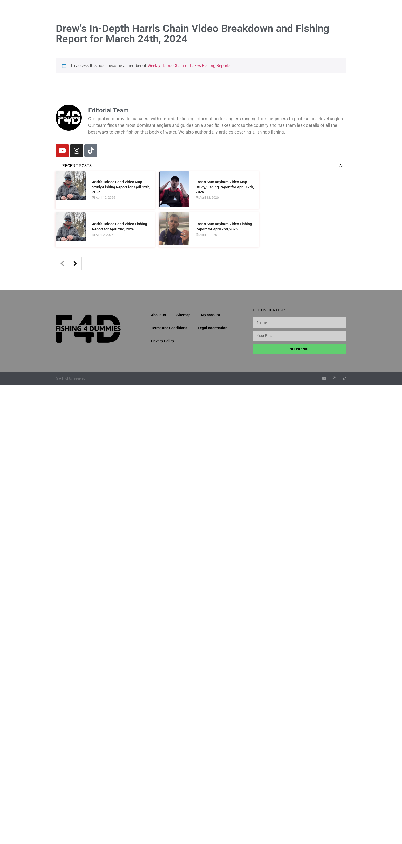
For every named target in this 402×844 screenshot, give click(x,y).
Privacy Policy (162, 341)
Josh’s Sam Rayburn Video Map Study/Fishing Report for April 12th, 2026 (225, 187)
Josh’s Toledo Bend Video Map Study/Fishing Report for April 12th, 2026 (121, 187)
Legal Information (212, 328)
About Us (158, 315)
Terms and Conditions (169, 328)
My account (210, 315)
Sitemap (183, 315)
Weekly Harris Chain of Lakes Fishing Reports (188, 65)
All (341, 166)
